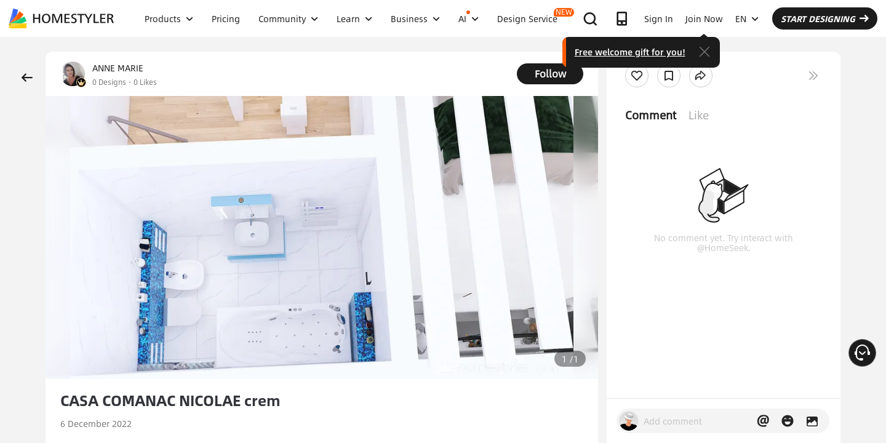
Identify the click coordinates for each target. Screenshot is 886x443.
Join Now (704, 18)
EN (747, 18)
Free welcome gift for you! (630, 52)
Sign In (658, 18)
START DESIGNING (825, 18)
